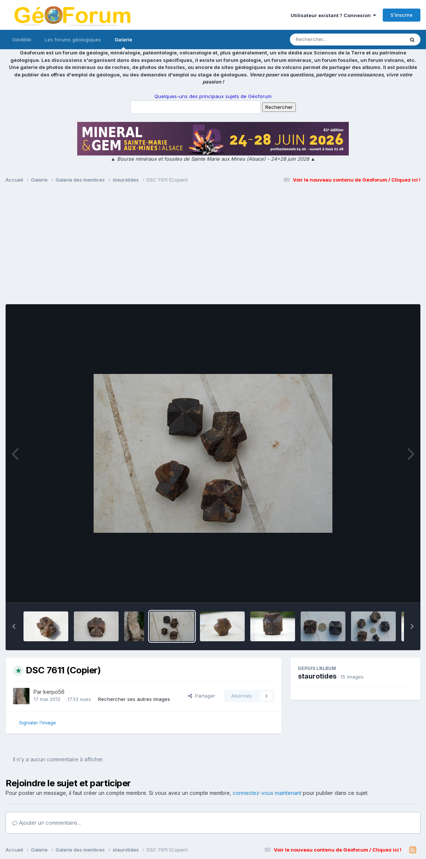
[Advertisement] (213, 247)
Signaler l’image (37, 723)
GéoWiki (21, 40)
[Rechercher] (325, 39)
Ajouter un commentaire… (46, 822)
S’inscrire (402, 15)
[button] (14, 626)
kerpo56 (54, 692)
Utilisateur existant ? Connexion (333, 15)
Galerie (123, 43)
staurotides (317, 676)
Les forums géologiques (73, 40)
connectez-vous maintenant (267, 793)
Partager (201, 696)
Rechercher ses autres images (134, 699)
